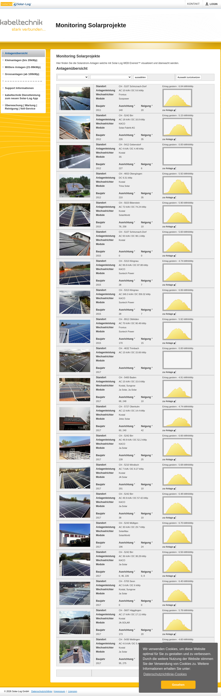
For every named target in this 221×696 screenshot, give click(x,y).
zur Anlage (167, 110)
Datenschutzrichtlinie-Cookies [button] (165, 674)
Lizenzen (72, 691)
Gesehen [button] (178, 684)
